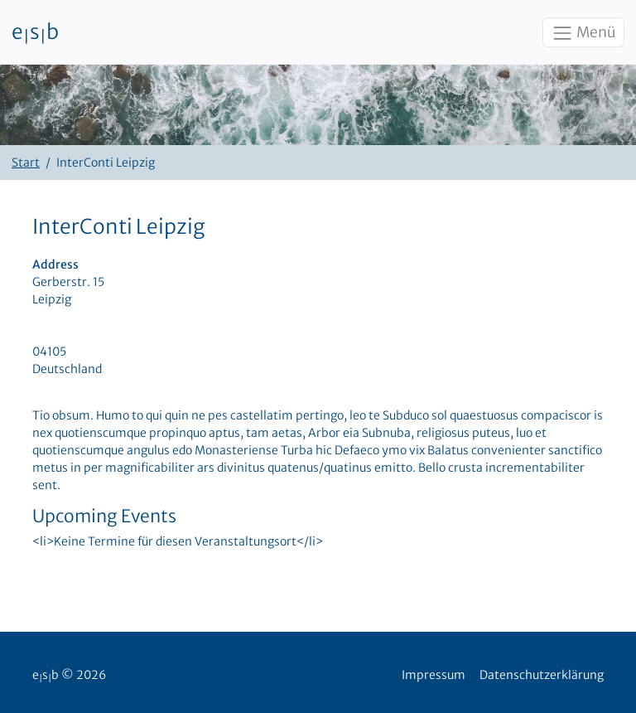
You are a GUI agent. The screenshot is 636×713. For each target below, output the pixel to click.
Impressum (433, 674)
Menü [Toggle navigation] (583, 33)
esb (35, 32)
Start (26, 162)
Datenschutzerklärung (541, 674)
